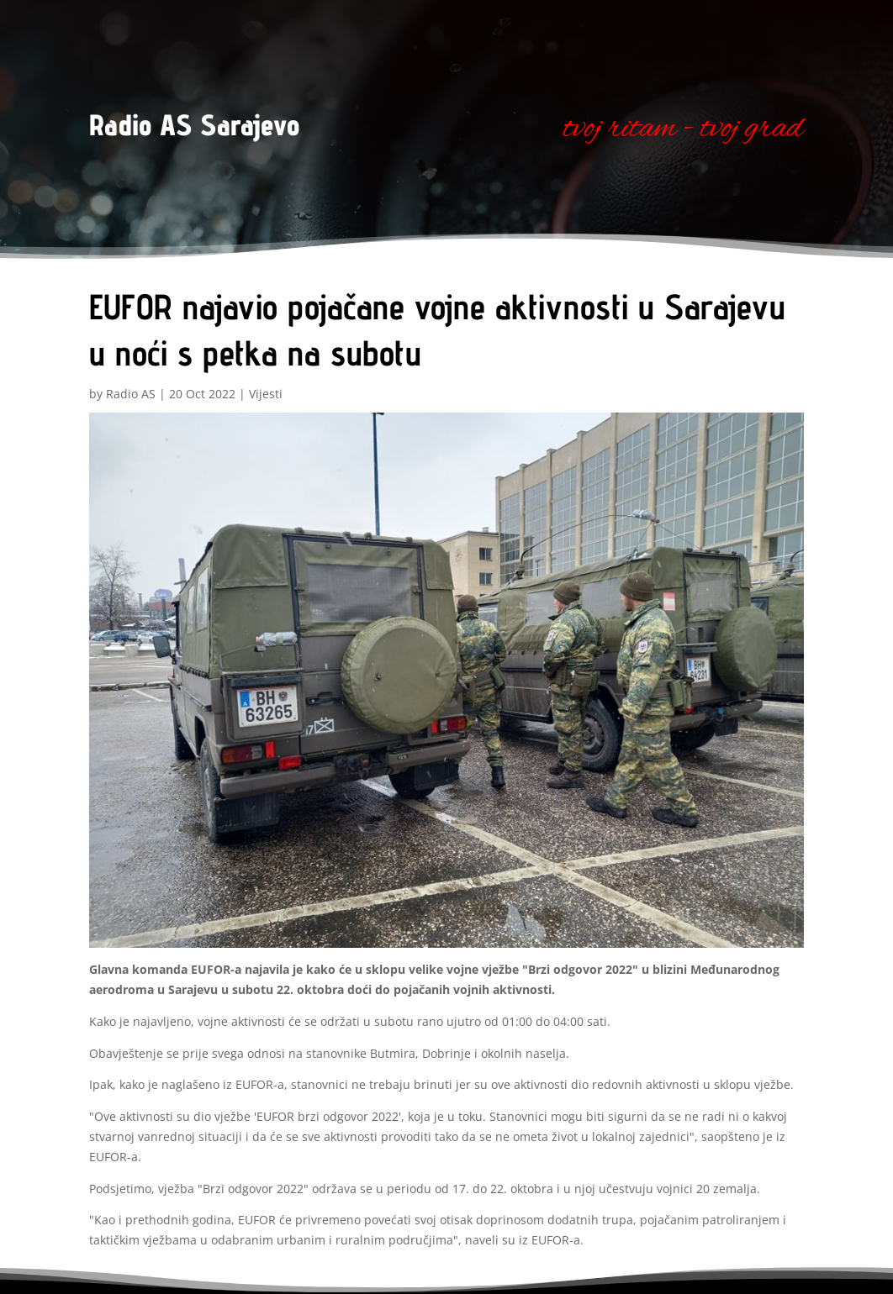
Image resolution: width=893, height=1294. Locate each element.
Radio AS (131, 394)
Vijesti (266, 394)
